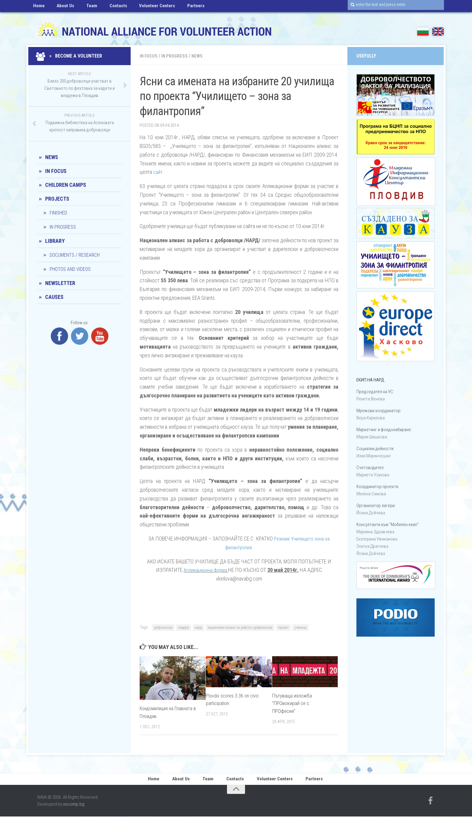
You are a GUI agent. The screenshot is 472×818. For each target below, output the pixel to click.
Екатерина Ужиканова (376, 539)
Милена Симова (371, 494)
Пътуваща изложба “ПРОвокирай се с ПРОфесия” (292, 703)
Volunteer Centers (140, 7)
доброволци (163, 627)
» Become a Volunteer (69, 56)
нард (198, 627)
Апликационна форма (205, 570)
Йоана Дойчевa (370, 513)
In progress (176, 56)
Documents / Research (75, 255)
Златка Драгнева (372, 546)
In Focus (149, 56)
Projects (57, 199)
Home (37, 7)
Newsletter (60, 283)
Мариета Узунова (372, 475)
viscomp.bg (73, 805)
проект (283, 627)
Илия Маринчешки (373, 456)
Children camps (65, 185)
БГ (423, 31)
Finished (58, 213)
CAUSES (54, 297)
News (200, 56)
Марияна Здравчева (375, 531)
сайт (158, 172)
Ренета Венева (370, 399)
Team (83, 7)
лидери (183, 627)
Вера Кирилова (370, 418)
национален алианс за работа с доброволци (240, 627)
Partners (175, 7)
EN (438, 31)
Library (55, 241)
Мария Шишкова (371, 437)
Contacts (106, 7)
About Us (60, 7)
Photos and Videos (70, 269)
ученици (300, 627)
